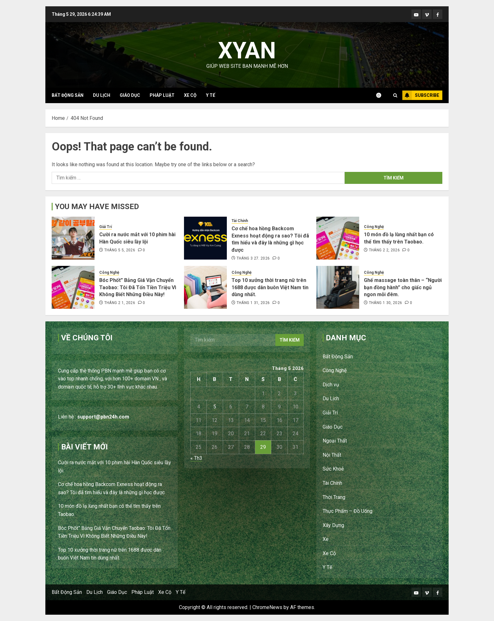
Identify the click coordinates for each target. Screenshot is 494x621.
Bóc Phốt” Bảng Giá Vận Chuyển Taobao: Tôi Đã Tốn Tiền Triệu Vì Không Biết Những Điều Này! (137, 287)
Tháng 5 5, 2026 (119, 250)
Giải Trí (105, 227)
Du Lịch (101, 95)
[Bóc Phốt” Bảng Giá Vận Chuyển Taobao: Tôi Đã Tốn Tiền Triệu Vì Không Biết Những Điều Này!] (73, 287)
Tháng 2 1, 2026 (119, 303)
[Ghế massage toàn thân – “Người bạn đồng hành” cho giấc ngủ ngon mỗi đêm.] (337, 287)
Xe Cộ (190, 95)
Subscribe (420, 95)
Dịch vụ (331, 385)
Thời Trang (334, 497)
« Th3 (196, 458)
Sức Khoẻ (333, 469)
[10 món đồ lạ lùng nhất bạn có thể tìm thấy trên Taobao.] (337, 238)
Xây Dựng (333, 525)
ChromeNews (267, 607)
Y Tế (210, 95)
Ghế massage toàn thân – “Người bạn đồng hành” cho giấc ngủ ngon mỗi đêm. (403, 287)
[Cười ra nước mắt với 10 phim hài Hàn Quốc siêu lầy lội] (73, 238)
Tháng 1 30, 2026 (385, 303)
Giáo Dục (130, 95)
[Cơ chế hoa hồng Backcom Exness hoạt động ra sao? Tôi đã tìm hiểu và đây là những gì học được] (205, 238)
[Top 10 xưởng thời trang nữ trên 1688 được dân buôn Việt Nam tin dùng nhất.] (205, 287)
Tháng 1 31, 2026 (253, 303)
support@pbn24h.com (103, 417)
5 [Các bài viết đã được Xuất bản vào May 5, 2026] (214, 407)
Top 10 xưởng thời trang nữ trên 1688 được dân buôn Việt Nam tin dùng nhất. (270, 287)
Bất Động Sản (67, 95)
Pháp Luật (162, 95)
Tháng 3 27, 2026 (253, 258)
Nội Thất (332, 455)
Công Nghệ (374, 227)
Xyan (247, 50)
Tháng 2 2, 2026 (384, 250)
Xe (326, 539)
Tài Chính (240, 221)
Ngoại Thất (335, 441)
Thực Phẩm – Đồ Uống (347, 511)
